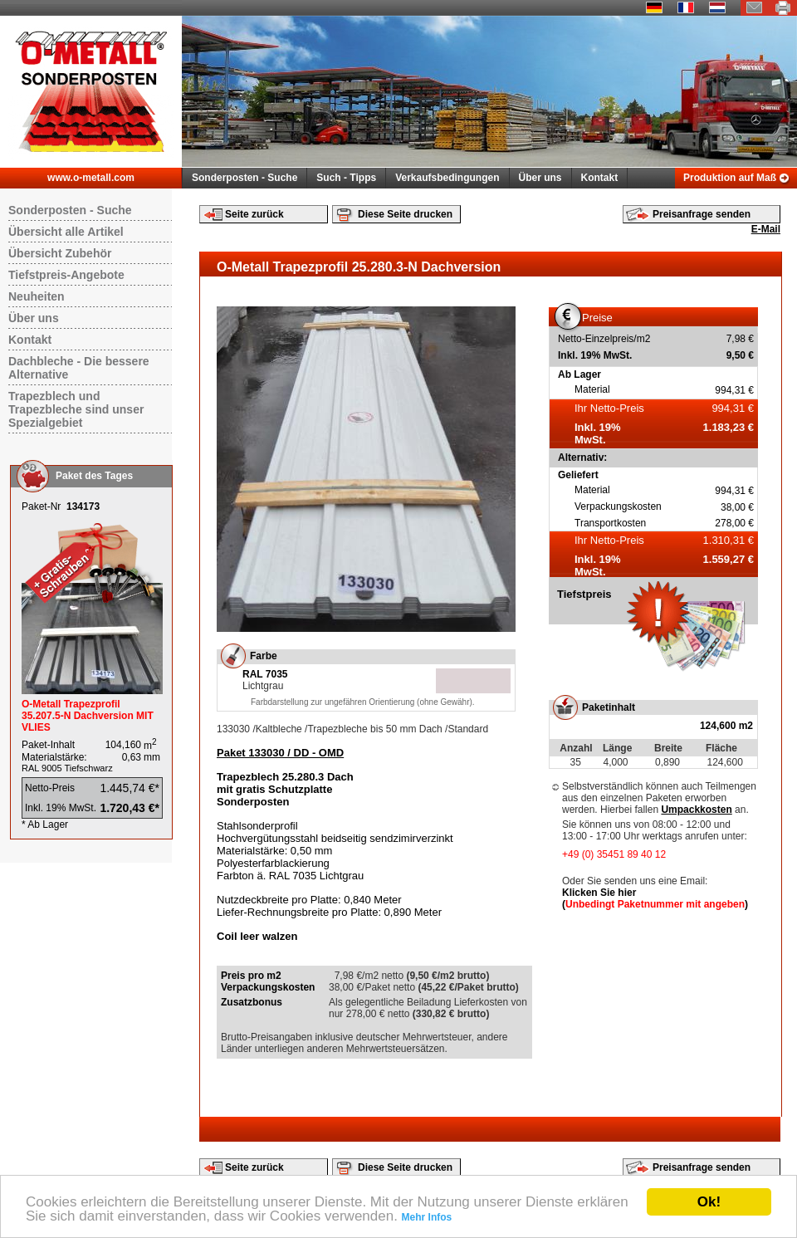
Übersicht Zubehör (59, 253)
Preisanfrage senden (702, 214)
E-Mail (765, 229)
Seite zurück (254, 214)
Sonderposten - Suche (244, 177)
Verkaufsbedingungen (447, 177)
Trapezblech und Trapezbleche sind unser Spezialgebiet (76, 409)
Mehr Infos (427, 1217)
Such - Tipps (346, 177)
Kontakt (600, 177)
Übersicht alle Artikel (66, 231)
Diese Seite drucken (405, 214)
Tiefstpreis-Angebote (66, 274)
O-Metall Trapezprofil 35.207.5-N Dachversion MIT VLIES (88, 715)
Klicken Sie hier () (655, 898)
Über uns (540, 177)
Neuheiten (36, 296)
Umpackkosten (696, 809)
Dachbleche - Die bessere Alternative (78, 368)
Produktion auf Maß (729, 177)
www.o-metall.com (90, 177)
